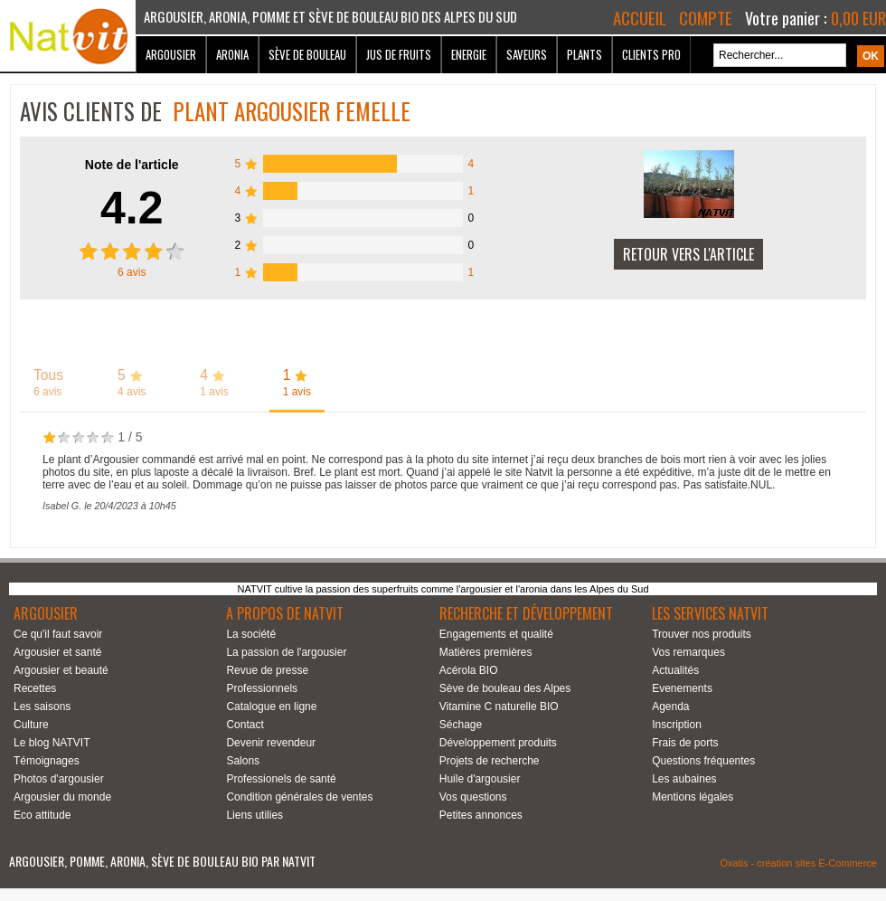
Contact (244, 724)
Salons (242, 760)
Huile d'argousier (480, 779)
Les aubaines (684, 779)
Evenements (682, 688)
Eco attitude (42, 815)
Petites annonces (481, 815)
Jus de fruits (398, 54)
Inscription (677, 724)
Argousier (171, 54)
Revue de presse (267, 670)
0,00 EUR (858, 18)
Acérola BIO (468, 670)
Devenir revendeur (271, 742)
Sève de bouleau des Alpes (504, 688)
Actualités (675, 670)
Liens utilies (254, 815)
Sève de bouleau (307, 54)
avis (132, 272)
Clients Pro (651, 54)
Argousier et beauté (61, 670)
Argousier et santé (57, 652)
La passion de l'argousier (286, 652)
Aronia (232, 54)
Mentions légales (692, 797)
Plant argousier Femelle (291, 111)
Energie (468, 54)
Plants (584, 54)
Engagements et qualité (496, 634)
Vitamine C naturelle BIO (499, 706)
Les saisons (42, 706)
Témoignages (47, 760)
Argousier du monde (62, 797)
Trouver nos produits (701, 634)
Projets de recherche (489, 760)
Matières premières (486, 652)
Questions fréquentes (703, 760)
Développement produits (498, 742)
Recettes (35, 688)
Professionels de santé (280, 779)
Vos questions (473, 797)
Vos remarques (688, 652)
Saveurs (526, 54)
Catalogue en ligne (271, 706)
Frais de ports (685, 742)
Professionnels (261, 688)
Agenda (670, 706)
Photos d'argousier (59, 779)
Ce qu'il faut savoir (58, 634)
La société (251, 634)
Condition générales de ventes (299, 797)
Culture (31, 724)
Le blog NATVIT (52, 742)
